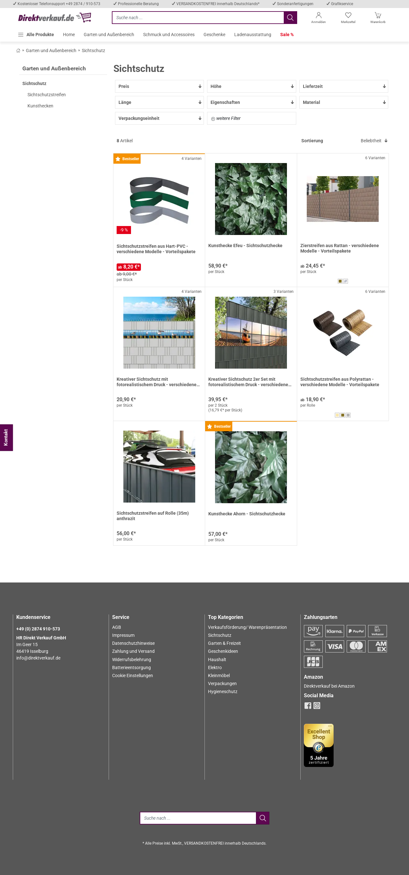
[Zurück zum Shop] (18, 50)
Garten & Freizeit (224, 643)
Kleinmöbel (219, 675)
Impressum (123, 635)
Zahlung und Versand (133, 651)
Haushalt (217, 659)
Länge (160, 102)
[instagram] (317, 707)
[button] (36, 34)
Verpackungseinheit (160, 118)
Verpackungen (222, 683)
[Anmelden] (318, 19)
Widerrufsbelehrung (131, 659)
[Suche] (198, 818)
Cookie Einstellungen (132, 675)
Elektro (215, 667)
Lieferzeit (345, 86)
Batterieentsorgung (131, 667)
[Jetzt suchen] (198, 17)
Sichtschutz (219, 635)
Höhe (252, 86)
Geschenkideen (223, 651)
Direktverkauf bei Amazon (329, 686)
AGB (116, 627)
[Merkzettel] (348, 19)
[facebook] (308, 707)
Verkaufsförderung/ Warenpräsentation (247, 627)
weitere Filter (226, 118)
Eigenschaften (252, 102)
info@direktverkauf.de (38, 657)
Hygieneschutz (222, 691)
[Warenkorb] (378, 19)
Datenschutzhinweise (133, 643)
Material (345, 102)
